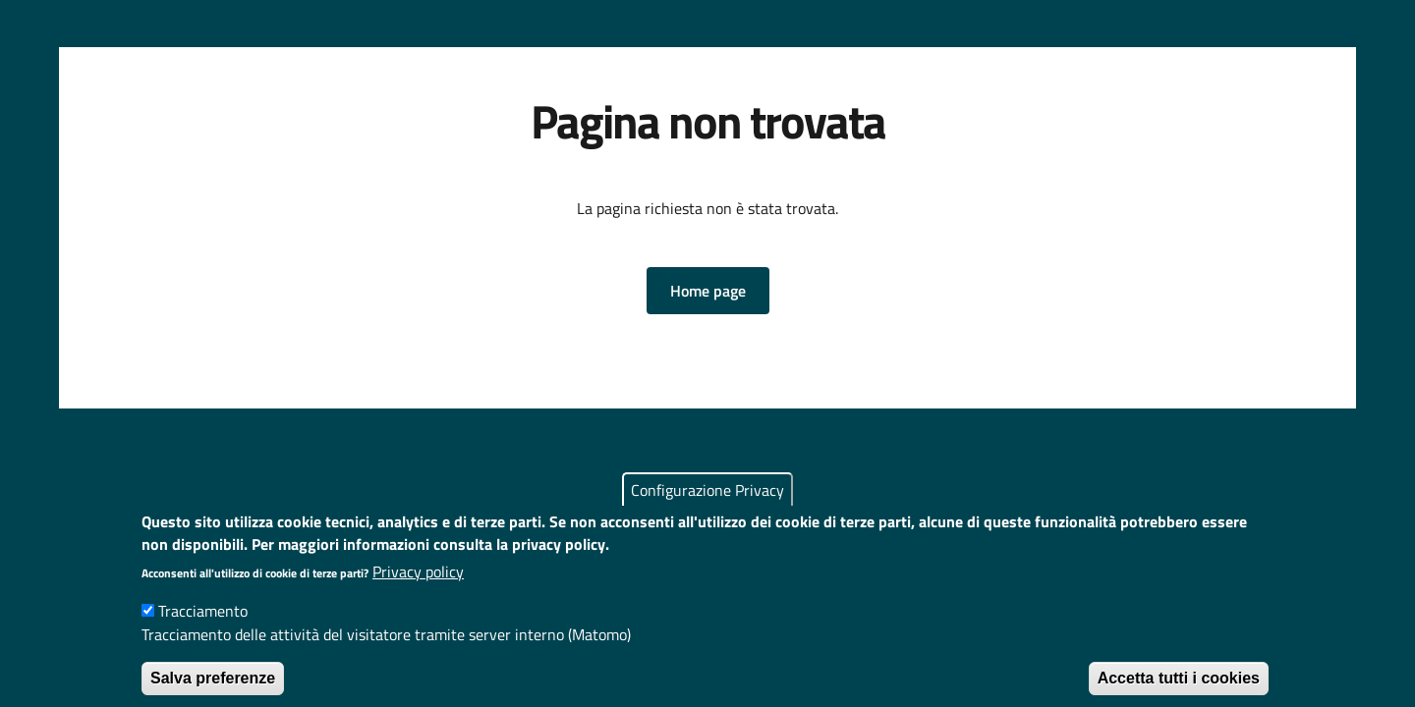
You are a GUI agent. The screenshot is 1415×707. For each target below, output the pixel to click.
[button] (708, 290)
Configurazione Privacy (707, 506)
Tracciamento (203, 626)
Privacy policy (418, 587)
